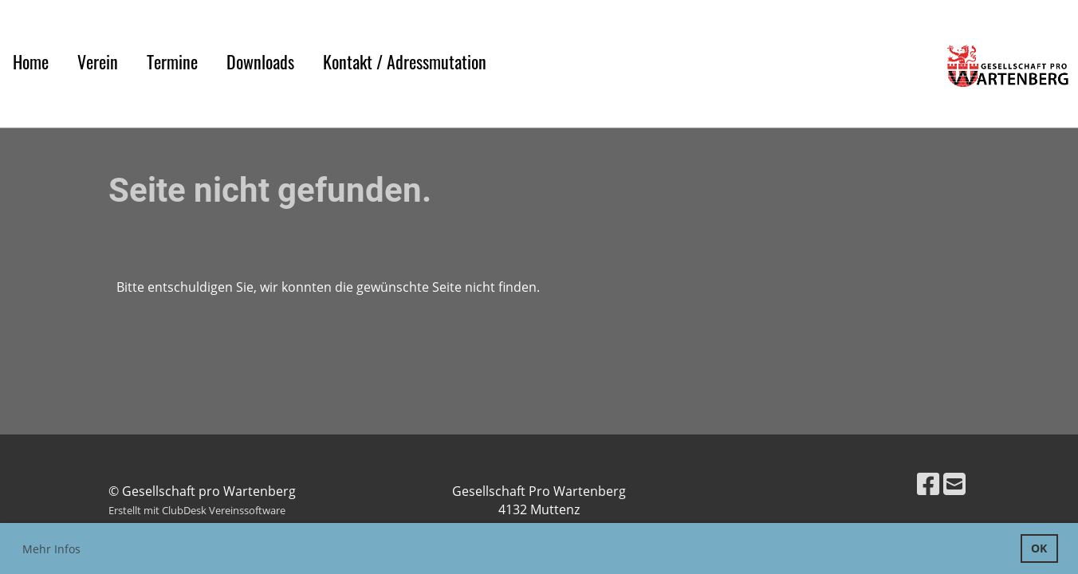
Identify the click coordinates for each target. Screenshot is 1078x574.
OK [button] (1039, 548)
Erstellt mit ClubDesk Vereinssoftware (196, 510)
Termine (172, 61)
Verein (97, 61)
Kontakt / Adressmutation (404, 61)
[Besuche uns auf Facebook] (928, 483)
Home (31, 61)
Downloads (260, 61)
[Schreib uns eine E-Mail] (954, 483)
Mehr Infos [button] (51, 548)
